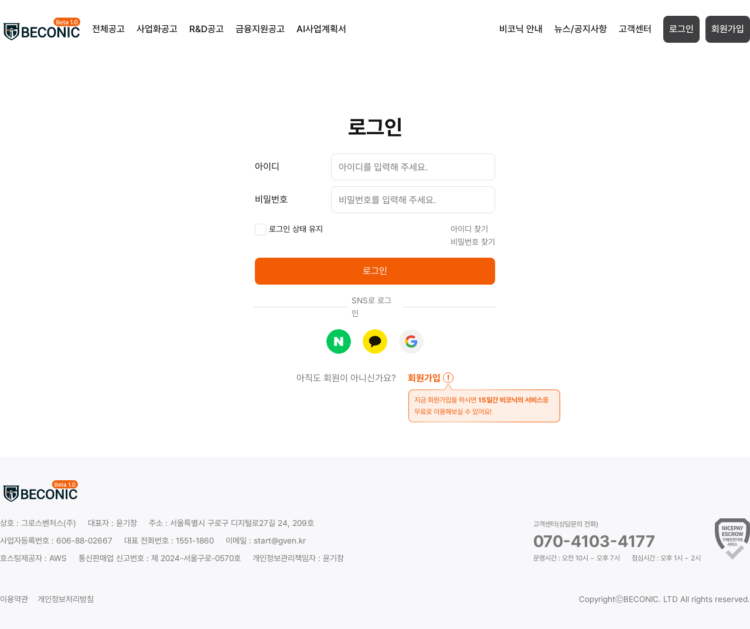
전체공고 (108, 29)
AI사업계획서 (321, 29)
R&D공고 (206, 29)
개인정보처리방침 (66, 599)
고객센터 (635, 29)
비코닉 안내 (521, 29)
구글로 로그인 (411, 341)
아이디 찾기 (469, 229)
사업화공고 (157, 29)
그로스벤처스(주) (48, 523)
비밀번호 (271, 199)
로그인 (681, 29)
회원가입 (727, 29)
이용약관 (14, 599)
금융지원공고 (260, 29)
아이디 (267, 166)
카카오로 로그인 (375, 341)
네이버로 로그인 (338, 341)
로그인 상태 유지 (289, 229)
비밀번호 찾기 (473, 242)
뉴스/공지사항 (580, 29)
